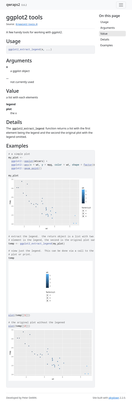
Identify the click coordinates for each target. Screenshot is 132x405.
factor (88, 165)
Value (103, 33)
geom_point (31, 168)
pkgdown (114, 397)
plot (11, 315)
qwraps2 (13, 4)
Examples (106, 45)
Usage (104, 22)
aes (26, 165)
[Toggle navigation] (121, 5)
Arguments (107, 28)
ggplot (28, 161)
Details (104, 39)
